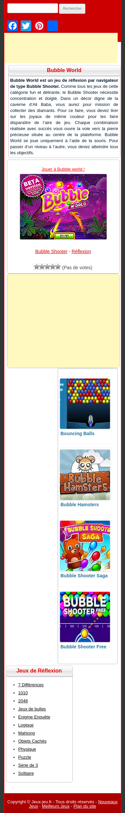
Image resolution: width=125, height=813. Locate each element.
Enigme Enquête (34, 716)
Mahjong (26, 733)
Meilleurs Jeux (56, 806)
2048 (23, 700)
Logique (26, 725)
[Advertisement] (63, 321)
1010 (23, 692)
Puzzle (24, 757)
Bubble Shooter (51, 251)
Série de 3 (28, 765)
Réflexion (81, 251)
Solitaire (26, 773)
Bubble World (64, 70)
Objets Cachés (32, 741)
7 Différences (31, 684)
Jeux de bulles (32, 708)
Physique (27, 749)
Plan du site (84, 806)
